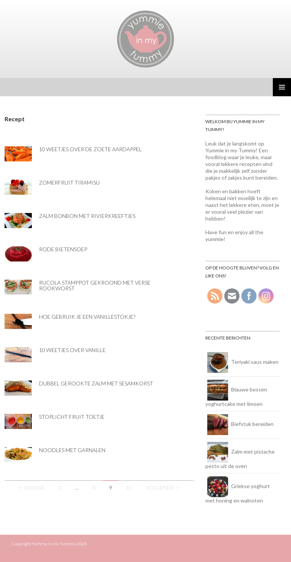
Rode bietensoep (63, 249)
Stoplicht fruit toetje (72, 416)
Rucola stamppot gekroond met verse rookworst (94, 285)
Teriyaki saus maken (254, 361)
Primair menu (282, 87)
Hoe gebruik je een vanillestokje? (87, 316)
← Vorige (31, 487)
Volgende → (163, 487)
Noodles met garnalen (72, 450)
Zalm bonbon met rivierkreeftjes (87, 216)
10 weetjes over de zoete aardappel (90, 149)
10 (129, 487)
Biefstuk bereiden (252, 424)
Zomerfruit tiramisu (69, 182)
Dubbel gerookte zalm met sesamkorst (96, 383)
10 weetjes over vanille (72, 350)
